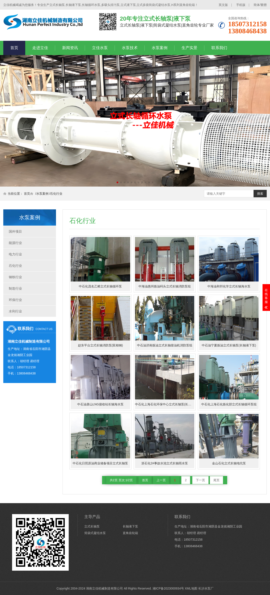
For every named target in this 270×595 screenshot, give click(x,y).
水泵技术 (130, 48)
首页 (14, 48)
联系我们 (219, 48)
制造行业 (15, 288)
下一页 (200, 480)
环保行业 (15, 300)
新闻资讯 (70, 48)
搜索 (260, 193)
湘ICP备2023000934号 (168, 588)
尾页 (216, 480)
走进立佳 (40, 48)
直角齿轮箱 (130, 533)
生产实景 (189, 48)
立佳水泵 (100, 48)
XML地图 (191, 588)
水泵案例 (159, 48)
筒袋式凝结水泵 (95, 533)
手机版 (240, 5)
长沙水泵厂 (206, 588)
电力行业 (15, 254)
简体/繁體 (260, 5)
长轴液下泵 (130, 526)
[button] (117, 182)
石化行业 (56, 193)
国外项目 (15, 231)
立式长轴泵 (92, 526)
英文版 (223, 5)
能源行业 (15, 243)
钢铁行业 (15, 277)
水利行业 (15, 311)
